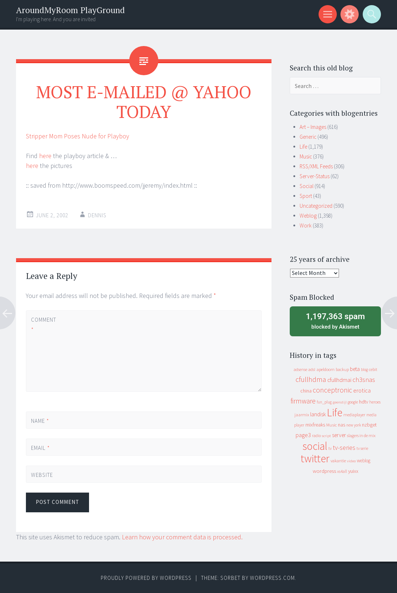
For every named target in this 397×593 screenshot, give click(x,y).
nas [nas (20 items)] (341, 424)
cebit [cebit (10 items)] (373, 369)
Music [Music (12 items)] (331, 425)
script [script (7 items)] (326, 435)
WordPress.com (272, 577)
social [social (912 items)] (314, 446)
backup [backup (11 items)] (342, 369)
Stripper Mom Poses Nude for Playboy (77, 136)
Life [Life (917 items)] (334, 412)
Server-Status (314, 176)
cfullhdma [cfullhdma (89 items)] (311, 379)
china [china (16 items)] (306, 391)
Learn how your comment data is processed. (182, 537)
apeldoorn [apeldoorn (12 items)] (325, 369)
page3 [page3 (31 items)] (303, 435)
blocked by (335, 320)
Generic (308, 136)
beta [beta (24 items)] (355, 369)
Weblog (308, 215)
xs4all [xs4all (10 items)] (342, 471)
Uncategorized (316, 205)
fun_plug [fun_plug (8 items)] (324, 402)
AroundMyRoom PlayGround (70, 10)
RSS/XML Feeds (316, 166)
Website (42, 474)
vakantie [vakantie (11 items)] (338, 460)
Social (306, 186)
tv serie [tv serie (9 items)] (362, 448)
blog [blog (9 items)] (364, 369)
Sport (306, 195)
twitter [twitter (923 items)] (315, 458)
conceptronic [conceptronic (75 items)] (332, 390)
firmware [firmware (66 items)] (303, 401)
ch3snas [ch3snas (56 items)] (363, 379)
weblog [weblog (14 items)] (363, 461)
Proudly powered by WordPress (146, 577)
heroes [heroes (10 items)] (375, 402)
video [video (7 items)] (351, 461)
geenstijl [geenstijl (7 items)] (340, 402)
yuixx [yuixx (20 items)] (353, 471)
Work (306, 225)
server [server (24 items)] (339, 435)
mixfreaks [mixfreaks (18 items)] (315, 424)
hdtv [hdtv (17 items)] (363, 401)
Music (306, 156)
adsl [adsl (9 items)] (311, 369)
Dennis (97, 215)
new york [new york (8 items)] (353, 425)
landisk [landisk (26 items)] (318, 414)
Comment (43, 324)
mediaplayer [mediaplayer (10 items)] (354, 414)
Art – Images (313, 126)
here (45, 156)
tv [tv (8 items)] (330, 448)
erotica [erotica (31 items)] (362, 390)
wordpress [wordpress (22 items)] (324, 470)
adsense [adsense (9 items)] (300, 369)
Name (40, 420)
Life (303, 146)
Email (40, 447)
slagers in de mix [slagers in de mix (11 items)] (361, 435)
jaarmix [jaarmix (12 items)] (301, 414)
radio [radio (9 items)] (316, 435)
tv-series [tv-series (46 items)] (344, 448)
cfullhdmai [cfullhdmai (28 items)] (339, 379)
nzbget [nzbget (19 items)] (369, 424)
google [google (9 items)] (353, 402)
